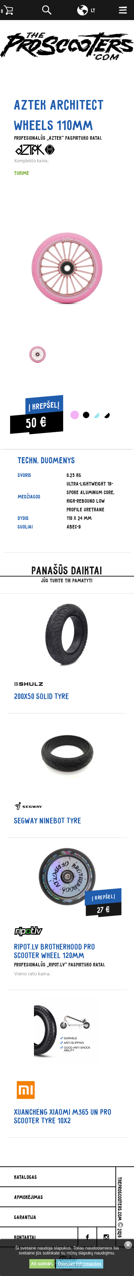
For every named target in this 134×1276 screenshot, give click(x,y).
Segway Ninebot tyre (47, 820)
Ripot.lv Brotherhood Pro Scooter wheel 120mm (54, 951)
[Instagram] (106, 1237)
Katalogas (25, 1177)
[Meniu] (124, 10)
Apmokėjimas (28, 1197)
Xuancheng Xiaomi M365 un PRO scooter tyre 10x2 (63, 1116)
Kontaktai (25, 1237)
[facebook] (87, 1237)
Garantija (25, 1217)
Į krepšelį (44, 405)
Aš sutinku (42, 1263)
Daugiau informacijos (79, 1263)
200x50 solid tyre (41, 696)
